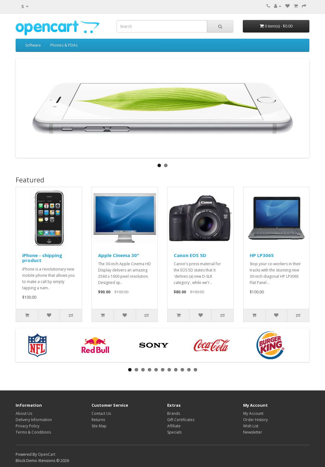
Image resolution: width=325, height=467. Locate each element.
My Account (253, 413)
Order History (255, 419)
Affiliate (174, 426)
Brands (173, 413)
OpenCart (46, 454)
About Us (24, 413)
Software (33, 45)
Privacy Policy (27, 426)
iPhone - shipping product (42, 258)
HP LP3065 (262, 255)
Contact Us (101, 413)
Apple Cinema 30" (118, 255)
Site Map (99, 426)
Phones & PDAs (64, 45)
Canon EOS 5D (190, 255)
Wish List (250, 426)
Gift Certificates (180, 419)
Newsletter (252, 432)
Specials (174, 432)
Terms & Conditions (33, 432)
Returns (98, 419)
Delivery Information (34, 419)
